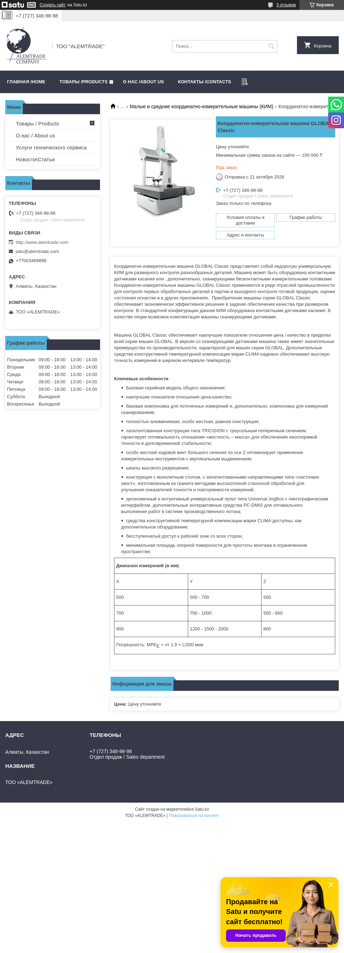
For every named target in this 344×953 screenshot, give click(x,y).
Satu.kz (202, 809)
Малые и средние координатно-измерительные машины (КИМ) (201, 106)
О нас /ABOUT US (143, 81)
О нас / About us (35, 135)
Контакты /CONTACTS (204, 81)
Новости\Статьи (35, 159)
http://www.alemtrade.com (42, 242)
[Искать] (271, 46)
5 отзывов (286, 4)
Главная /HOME (26, 81)
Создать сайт (53, 4)
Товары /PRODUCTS (83, 81)
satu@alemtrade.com (37, 251)
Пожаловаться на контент (194, 815)
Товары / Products (37, 124)
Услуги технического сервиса (51, 147)
